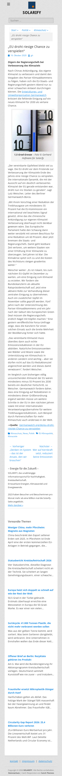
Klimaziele (12, 436)
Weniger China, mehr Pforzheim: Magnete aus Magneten (26, 529)
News (25, 433)
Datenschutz (14, 773)
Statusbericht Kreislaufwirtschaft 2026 (29, 560)
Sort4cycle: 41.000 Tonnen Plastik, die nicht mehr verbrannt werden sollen (29, 624)
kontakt (14, 761)
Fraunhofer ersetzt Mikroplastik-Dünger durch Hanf (31, 691)
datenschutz (45, 761)
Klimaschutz (41, 30)
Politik (26, 30)
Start (14, 30)
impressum (28, 761)
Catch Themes (47, 773)
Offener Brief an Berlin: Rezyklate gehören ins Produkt (27, 658)
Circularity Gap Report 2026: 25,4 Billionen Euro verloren (26, 724)
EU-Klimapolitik (46, 433)
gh (32, 55)
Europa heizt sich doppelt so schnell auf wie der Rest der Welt (30, 591)
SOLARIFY (32, 12)
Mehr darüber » (15, 505)
